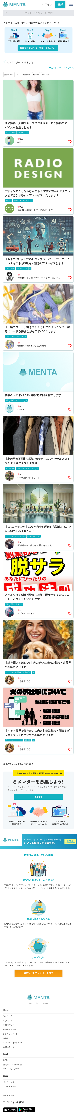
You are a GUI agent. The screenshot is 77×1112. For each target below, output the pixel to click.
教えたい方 (7, 1016)
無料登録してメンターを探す (38, 973)
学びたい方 (7, 1021)
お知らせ (7, 1038)
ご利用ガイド (8, 1025)
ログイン (47, 4)
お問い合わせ (8, 1047)
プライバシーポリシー (12, 1069)
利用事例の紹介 (9, 1030)
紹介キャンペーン (10, 1034)
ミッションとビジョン (12, 1043)
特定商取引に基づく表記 (13, 1065)
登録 (60, 4)
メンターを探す (9, 1082)
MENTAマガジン (9, 1095)
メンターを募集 (9, 1087)
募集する (39, 797)
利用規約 (7, 1060)
